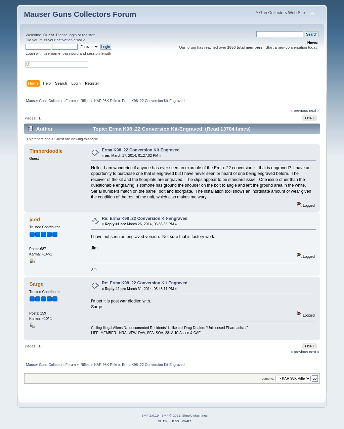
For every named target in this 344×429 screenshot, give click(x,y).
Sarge (37, 284)
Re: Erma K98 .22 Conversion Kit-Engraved (144, 218)
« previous (299, 110)
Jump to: (268, 378)
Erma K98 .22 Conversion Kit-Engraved (140, 150)
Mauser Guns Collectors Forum (80, 14)
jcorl (35, 219)
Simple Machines (195, 415)
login (73, 35)
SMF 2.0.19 (150, 415)
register (88, 35)
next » (314, 110)
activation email (69, 40)
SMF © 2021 (171, 415)
